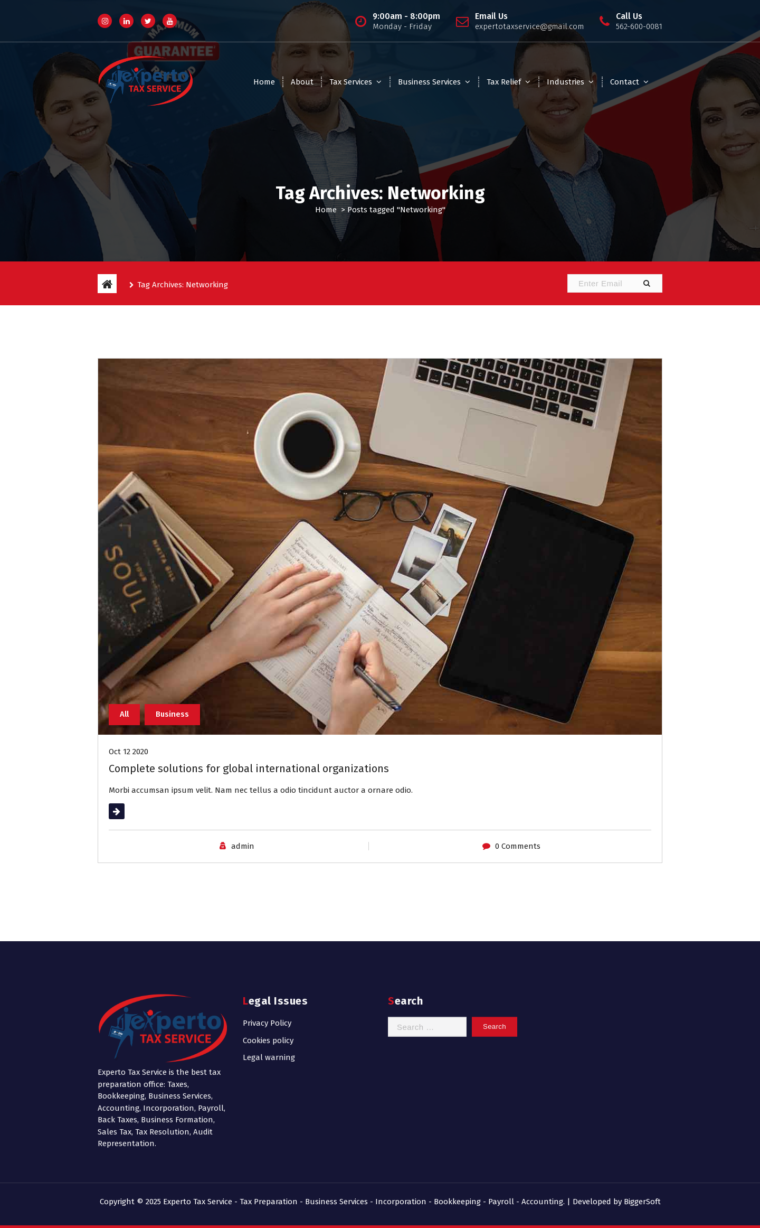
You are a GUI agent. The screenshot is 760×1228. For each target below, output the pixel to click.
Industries (565, 82)
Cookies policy (268, 984)
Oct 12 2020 (128, 751)
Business (172, 714)
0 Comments (517, 846)
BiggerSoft (642, 1201)
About (302, 82)
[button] (646, 283)
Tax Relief (504, 82)
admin (242, 846)
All (124, 714)
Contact (624, 82)
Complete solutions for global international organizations (249, 768)
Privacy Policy (267, 967)
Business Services (429, 82)
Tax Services (350, 82)
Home (264, 82)
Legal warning (269, 1002)
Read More (128, 811)
